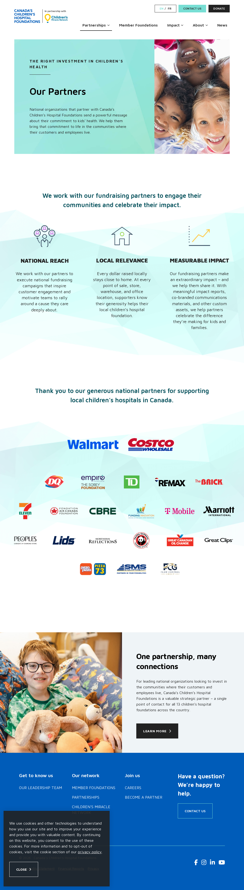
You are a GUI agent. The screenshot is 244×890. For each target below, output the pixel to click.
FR (169, 8)
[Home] (41, 16)
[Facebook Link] (196, 862)
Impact (173, 25)
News (222, 25)
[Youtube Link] (222, 862)
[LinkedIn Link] (212, 862)
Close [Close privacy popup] (21, 869)
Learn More (155, 731)
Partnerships (94, 25)
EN (161, 8)
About (198, 25)
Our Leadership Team (40, 787)
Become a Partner (143, 797)
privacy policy (90, 852)
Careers (133, 787)
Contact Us (192, 8)
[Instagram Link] (203, 862)
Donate (219, 8)
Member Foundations (138, 25)
